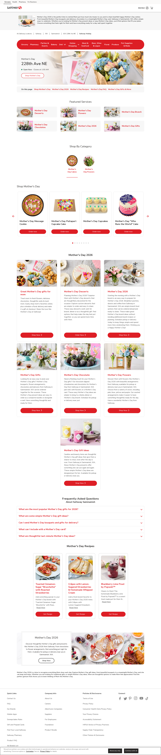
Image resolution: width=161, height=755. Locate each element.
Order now (37, 231)
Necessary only (115, 751)
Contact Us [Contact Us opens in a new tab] (11, 698)
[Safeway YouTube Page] (141, 699)
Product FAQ (12, 740)
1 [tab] (72, 243)
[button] (143, 8)
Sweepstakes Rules (14, 719)
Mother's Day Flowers (89, 112)
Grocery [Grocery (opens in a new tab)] (7, 2)
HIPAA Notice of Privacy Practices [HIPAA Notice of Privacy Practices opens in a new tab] (96, 725)
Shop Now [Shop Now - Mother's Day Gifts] (42, 410)
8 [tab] (88, 243)
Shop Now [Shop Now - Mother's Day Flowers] (130, 410)
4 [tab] (79, 243)
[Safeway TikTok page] (147, 699)
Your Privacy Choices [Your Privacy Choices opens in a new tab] (90, 714)
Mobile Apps (12, 714)
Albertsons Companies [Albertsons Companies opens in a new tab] (53, 709)
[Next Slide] (147, 216)
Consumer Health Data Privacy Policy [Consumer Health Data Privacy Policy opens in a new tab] (97, 709)
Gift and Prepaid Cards (15, 725)
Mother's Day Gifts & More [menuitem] (119, 89)
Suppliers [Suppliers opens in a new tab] (48, 714)
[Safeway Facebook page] (120, 699)
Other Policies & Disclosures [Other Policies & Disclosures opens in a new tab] (93, 735)
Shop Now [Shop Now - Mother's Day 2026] (130, 335)
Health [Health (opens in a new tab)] (14, 2)
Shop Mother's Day (32, 75)
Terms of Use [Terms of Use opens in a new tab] (88, 698)
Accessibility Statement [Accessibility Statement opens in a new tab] (92, 719)
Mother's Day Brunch (132, 111)
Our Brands (11, 709)
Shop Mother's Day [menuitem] (42, 89)
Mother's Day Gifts (132, 126)
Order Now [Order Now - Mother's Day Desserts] (86, 335)
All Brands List (12, 746)
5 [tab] (81, 243)
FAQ (8, 704)
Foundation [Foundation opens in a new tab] (49, 725)
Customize (30, 751)
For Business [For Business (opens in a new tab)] (32, 2)
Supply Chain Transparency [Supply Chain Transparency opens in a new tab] (93, 730)
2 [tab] (74, 243)
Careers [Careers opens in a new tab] (48, 704)
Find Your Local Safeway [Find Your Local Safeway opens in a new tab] (16, 730)
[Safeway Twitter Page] (125, 699)
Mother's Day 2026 (88, 126)
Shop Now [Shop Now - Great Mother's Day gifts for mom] (42, 335)
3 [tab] (77, 243)
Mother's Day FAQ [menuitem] (98, 89)
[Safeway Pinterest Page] (130, 699)
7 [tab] (86, 243)
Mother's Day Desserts (46, 112)
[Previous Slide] (13, 216)
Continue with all (131, 751)
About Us (48, 698)
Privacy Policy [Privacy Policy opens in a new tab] (88, 704)
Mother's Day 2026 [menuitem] (60, 89)
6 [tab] (83, 243)
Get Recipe (51, 614)
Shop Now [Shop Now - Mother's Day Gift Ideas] (86, 483)
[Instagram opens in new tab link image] (135, 699)
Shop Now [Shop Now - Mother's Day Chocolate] (86, 410)
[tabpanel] (33, 214)
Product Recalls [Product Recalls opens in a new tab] (51, 730)
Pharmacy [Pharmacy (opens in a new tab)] (22, 2)
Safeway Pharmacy (14, 735)
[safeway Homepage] (14, 8)
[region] (80, 751)
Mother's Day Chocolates (46, 126)
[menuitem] (24, 44)
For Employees (50, 719)
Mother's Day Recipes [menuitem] (79, 89)
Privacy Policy (45, 751)
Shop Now (48, 660)
